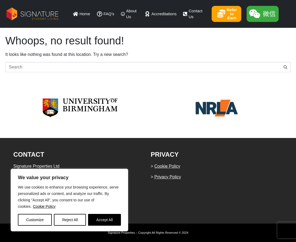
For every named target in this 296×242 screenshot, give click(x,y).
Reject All (70, 220)
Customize (35, 220)
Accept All (104, 220)
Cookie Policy (44, 206)
